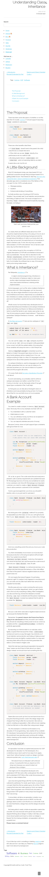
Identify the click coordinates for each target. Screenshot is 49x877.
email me (38, 840)
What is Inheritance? (18, 96)
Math (21, 855)
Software (27, 80)
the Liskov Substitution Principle (32, 372)
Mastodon (9, 65)
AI (19, 852)
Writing (7, 855)
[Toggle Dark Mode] (46, 3)
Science (30, 855)
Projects (8, 40)
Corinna (16, 80)
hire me (35, 842)
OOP (21, 80)
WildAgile (9, 49)
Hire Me (8, 46)
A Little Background (18, 93)
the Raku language (16, 321)
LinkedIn (8, 58)
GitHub (8, 61)
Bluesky (8, 68)
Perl (30, 852)
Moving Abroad (39, 855)
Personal (25, 855)
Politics (12, 855)
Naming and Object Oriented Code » (36, 73)
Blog (7, 36)
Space (34, 855)
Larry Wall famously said (29, 756)
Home (7, 30)
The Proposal (16, 91)
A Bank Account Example (20, 98)
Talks (7, 43)
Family (43, 855)
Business (24, 852)
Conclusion (15, 101)
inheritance (21, 272)
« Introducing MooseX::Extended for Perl (15, 73)
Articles (8, 33)
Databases (17, 855)
